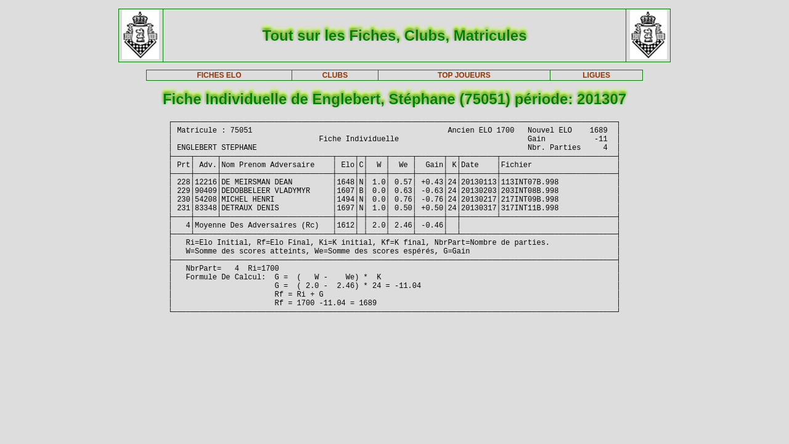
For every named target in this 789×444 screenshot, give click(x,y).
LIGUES (596, 75)
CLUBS (335, 75)
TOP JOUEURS (464, 75)
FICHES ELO (219, 75)
